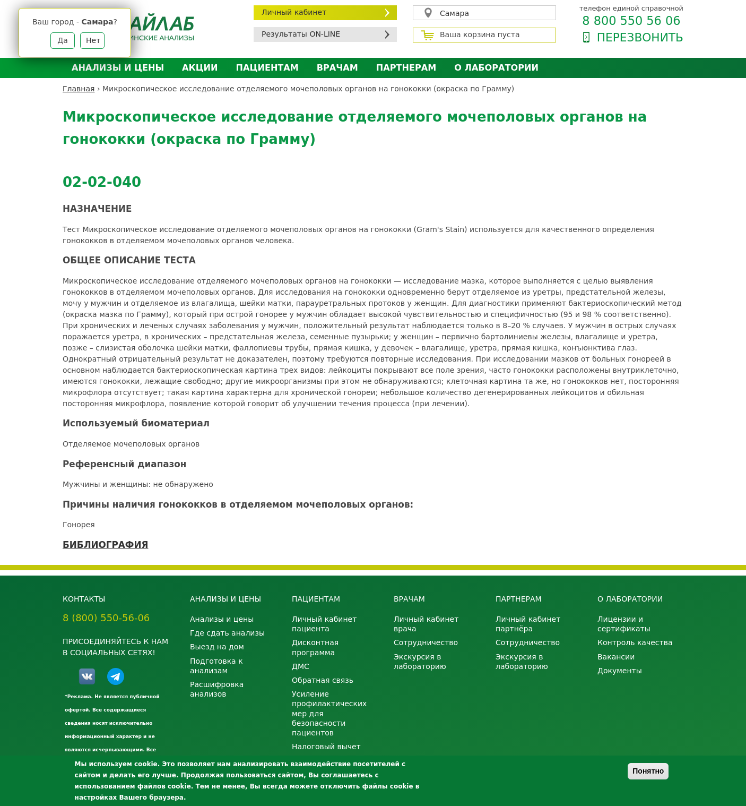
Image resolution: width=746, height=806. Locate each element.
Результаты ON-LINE (301, 34)
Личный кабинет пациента (324, 624)
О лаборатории (496, 68)
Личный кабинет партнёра (528, 624)
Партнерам (406, 68)
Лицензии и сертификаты (623, 624)
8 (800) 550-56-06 (106, 617)
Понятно (648, 771)
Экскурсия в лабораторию (420, 662)
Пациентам (267, 68)
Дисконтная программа (315, 647)
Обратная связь (322, 680)
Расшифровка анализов (217, 689)
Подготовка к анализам (216, 666)
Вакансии (616, 657)
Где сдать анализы (227, 633)
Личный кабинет (294, 12)
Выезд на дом (217, 646)
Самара (454, 13)
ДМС (300, 666)
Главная (78, 88)
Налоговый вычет (326, 746)
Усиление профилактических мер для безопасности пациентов (329, 713)
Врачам (337, 68)
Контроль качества (635, 642)
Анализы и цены (118, 68)
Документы (619, 670)
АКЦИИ (200, 68)
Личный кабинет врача (426, 624)
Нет (93, 40)
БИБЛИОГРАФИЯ (105, 544)
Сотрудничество (426, 642)
